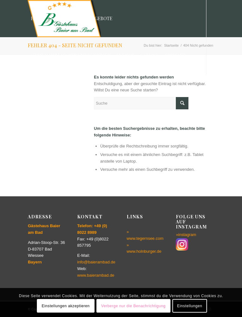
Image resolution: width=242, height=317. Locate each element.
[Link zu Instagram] (29, 92)
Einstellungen (189, 306)
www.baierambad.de (95, 275)
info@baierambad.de (96, 262)
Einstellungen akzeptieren (65, 306)
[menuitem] (38, 18)
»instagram (186, 234)
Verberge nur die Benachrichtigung (133, 306)
